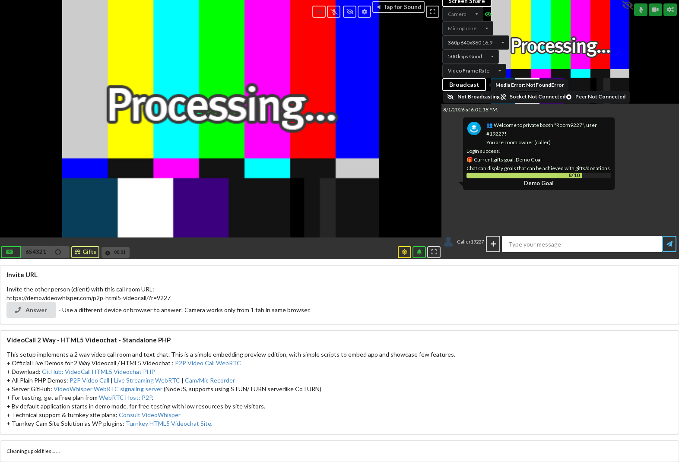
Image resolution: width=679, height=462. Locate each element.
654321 (35, 251)
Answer (30, 309)
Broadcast (464, 84)
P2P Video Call (89, 380)
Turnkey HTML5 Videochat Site (168, 423)
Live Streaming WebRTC (147, 380)
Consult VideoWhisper (150, 414)
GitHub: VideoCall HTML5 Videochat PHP (98, 371)
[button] (35, 252)
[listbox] (462, 14)
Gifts (85, 251)
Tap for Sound (398, 6)
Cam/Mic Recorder (210, 380)
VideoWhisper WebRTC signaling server (108, 388)
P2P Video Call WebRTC (208, 363)
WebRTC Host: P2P (125, 397)
